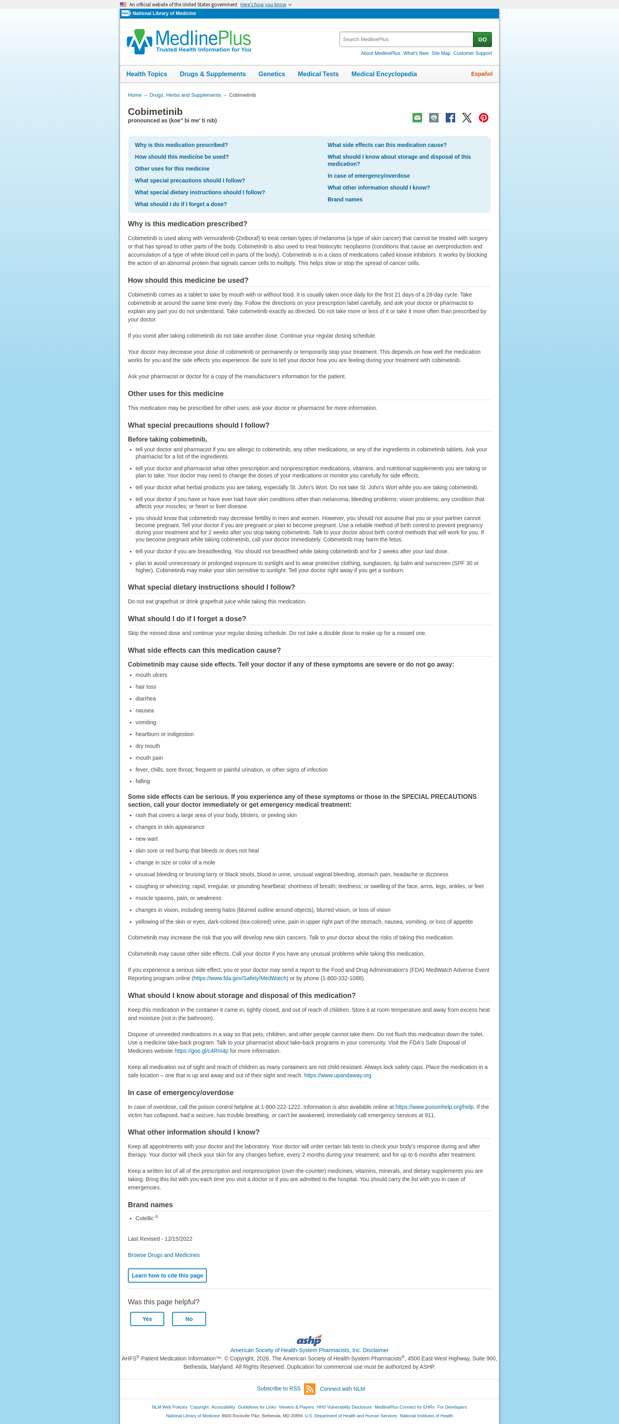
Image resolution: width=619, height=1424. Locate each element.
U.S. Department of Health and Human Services (351, 1415)
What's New (416, 53)
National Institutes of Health (426, 1415)
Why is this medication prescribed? (181, 145)
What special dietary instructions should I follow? (200, 192)
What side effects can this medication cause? (387, 145)
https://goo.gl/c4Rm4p (201, 1051)
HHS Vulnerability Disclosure (344, 1407)
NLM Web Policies (170, 1407)
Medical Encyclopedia (384, 74)
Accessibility (223, 1407)
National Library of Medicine (164, 13)
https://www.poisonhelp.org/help (435, 1107)
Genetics (272, 74)
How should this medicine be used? (182, 157)
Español (482, 74)
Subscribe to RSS (286, 1389)
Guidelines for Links (257, 1407)
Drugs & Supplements (213, 74)
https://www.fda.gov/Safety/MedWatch (240, 978)
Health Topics (146, 74)
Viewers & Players (296, 1407)
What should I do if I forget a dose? (181, 204)
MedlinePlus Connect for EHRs (404, 1407)
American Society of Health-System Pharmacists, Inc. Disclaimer (310, 1350)
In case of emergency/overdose (369, 176)
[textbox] (407, 39)
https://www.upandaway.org (337, 1075)
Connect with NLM (342, 1389)
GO (482, 39)
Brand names (345, 199)
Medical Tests (318, 74)
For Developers (452, 1407)
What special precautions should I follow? (190, 180)
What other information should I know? (379, 187)
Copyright (199, 1407)
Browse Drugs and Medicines (164, 1255)
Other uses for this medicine (172, 168)
